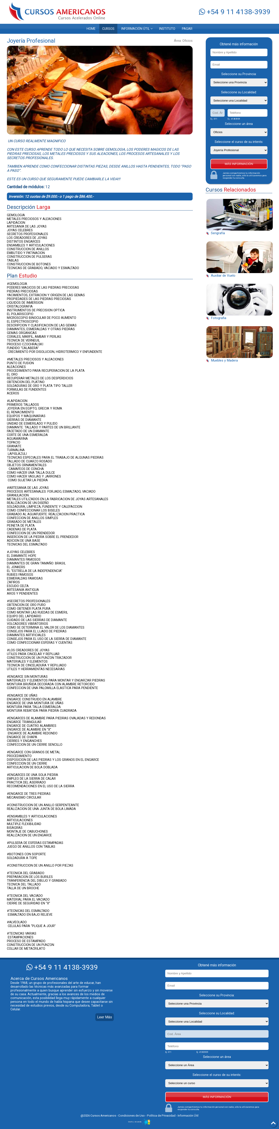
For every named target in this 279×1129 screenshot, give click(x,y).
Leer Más (104, 1017)
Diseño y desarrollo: (139, 1122)
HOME (91, 29)
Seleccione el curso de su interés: (239, 142)
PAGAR (187, 29)
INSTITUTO (167, 29)
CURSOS (108, 29)
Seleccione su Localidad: (239, 92)
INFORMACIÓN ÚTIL (137, 29)
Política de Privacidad (161, 1115)
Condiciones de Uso (131, 1115)
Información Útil (188, 1115)
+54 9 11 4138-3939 (234, 12)
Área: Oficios (183, 41)
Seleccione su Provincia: (239, 74)
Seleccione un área (239, 124)
